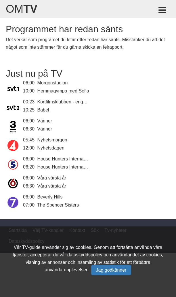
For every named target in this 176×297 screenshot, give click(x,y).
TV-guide (31, 247)
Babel (43, 109)
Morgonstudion (52, 82)
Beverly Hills (50, 196)
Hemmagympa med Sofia (63, 90)
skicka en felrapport (103, 47)
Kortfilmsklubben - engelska (65, 101)
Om (21, 9)
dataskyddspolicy (84, 254)
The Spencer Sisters (58, 205)
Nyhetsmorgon (52, 139)
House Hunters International (66, 158)
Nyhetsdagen (50, 147)
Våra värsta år (51, 177)
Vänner (44, 120)
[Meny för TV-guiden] (162, 11)
